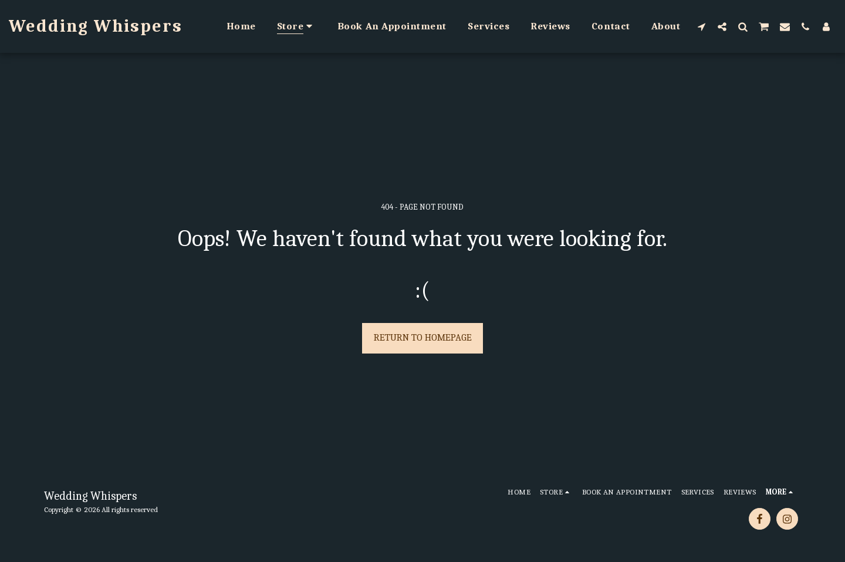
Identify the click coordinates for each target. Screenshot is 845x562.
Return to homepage (423, 337)
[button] (701, 26)
